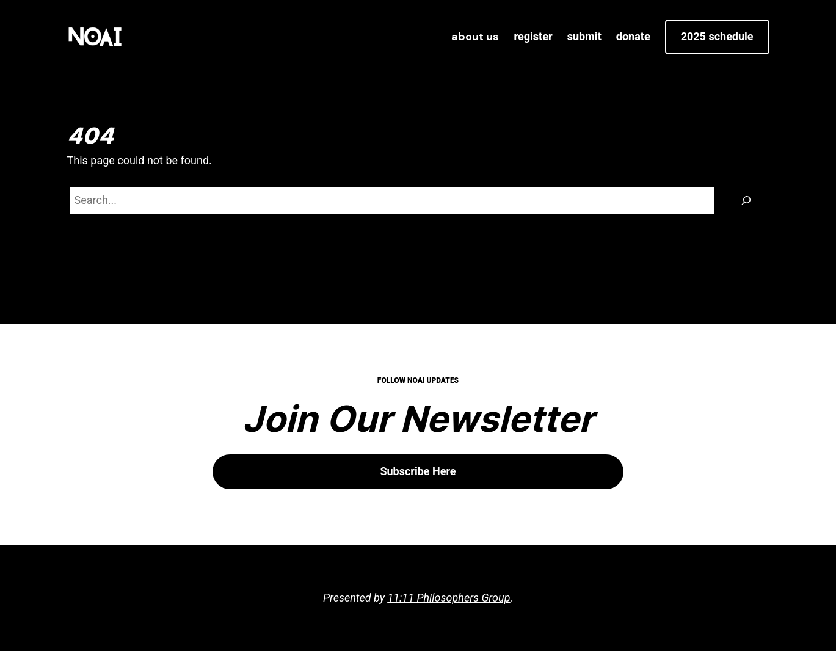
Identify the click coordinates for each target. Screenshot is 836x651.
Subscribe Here (418, 471)
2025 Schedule (717, 36)
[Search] (746, 200)
